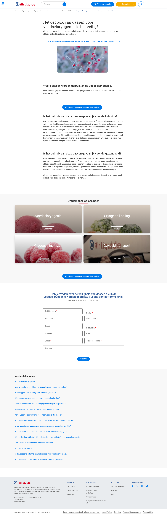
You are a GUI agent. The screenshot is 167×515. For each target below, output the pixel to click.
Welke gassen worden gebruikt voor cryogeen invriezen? (37, 418)
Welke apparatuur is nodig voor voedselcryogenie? (35, 401)
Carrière (69, 12)
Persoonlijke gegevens (132, 512)
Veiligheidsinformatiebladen (94, 502)
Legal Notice (107, 512)
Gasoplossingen (44, 12)
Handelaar (70, 494)
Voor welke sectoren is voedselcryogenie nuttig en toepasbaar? (40, 412)
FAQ (112, 494)
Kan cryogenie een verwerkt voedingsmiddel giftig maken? (38, 423)
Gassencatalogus (92, 486)
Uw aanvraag (91, 497)
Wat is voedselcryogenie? (25, 390)
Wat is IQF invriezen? (23, 457)
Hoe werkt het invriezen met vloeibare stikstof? (34, 451)
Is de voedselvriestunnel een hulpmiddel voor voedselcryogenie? (41, 462)
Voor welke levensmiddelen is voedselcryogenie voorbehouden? (41, 395)
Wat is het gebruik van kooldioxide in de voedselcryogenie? (39, 468)
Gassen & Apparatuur (25, 12)
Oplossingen (26, 19)
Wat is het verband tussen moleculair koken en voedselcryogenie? (41, 440)
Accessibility (148, 512)
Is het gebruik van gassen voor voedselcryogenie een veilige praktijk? (43, 434)
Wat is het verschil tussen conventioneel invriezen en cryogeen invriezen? (44, 429)
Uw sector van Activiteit (91, 492)
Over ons (58, 12)
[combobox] (54, 4)
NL (141, 4)
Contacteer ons (72, 490)
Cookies (117, 512)
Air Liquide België (117, 486)
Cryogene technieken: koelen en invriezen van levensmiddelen (53, 19)
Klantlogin (71, 486)
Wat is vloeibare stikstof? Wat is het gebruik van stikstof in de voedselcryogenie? (47, 446)
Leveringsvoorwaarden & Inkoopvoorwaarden (81, 512)
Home (17, 19)
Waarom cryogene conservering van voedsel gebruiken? (37, 407)
